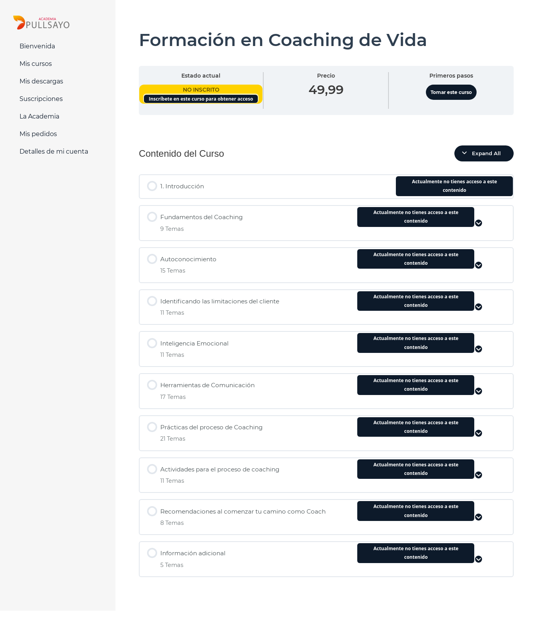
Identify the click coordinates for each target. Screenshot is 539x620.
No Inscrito (201, 90)
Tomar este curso (451, 92)
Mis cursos (36, 63)
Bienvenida (37, 46)
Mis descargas (41, 81)
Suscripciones (41, 99)
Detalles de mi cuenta (54, 151)
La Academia (39, 116)
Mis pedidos (38, 134)
